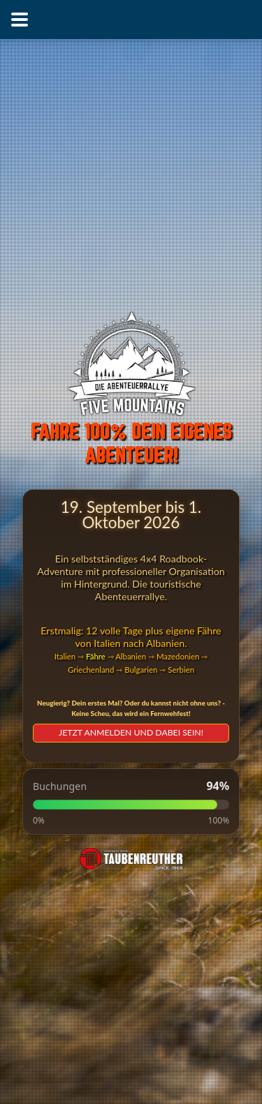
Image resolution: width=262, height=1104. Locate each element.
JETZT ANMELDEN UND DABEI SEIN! (131, 732)
